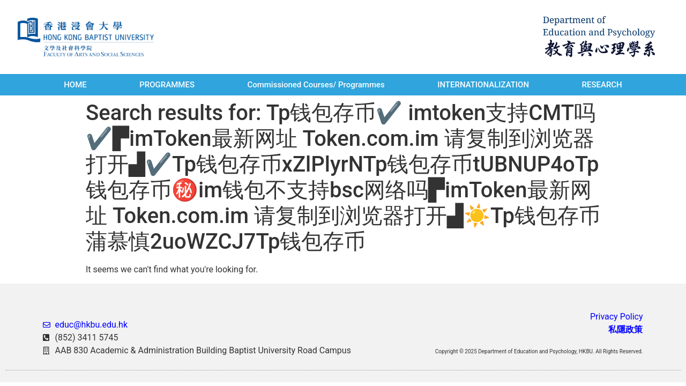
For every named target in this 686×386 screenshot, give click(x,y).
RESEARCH (601, 85)
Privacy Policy (616, 316)
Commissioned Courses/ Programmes (315, 85)
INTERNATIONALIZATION (483, 85)
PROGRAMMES (167, 85)
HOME (75, 85)
